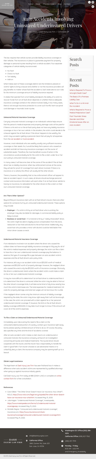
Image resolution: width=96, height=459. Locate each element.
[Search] (80, 69)
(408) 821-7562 (84, 436)
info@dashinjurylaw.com (38, 436)
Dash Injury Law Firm (47, 32)
